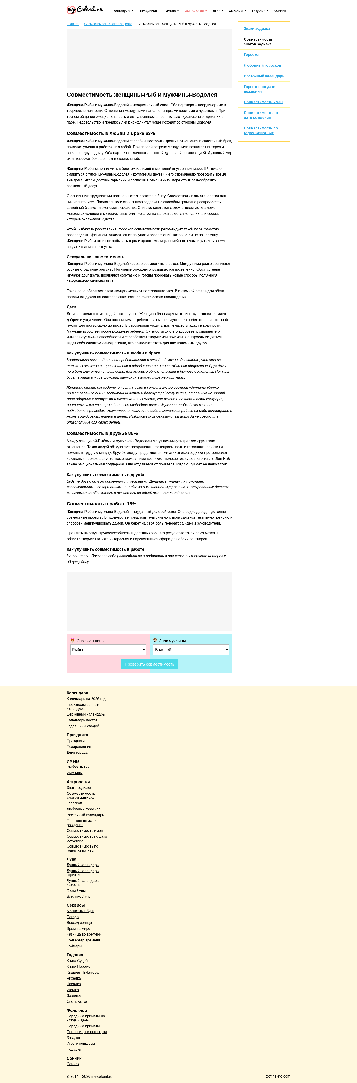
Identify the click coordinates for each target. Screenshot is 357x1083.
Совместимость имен (263, 102)
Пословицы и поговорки (87, 1032)
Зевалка (74, 996)
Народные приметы (83, 1026)
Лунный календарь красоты (83, 883)
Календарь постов (82, 720)
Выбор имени (78, 767)
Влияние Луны (79, 896)
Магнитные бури (80, 911)
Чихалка (74, 978)
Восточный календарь (264, 76)
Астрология (194, 11)
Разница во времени (84, 934)
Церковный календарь (86, 714)
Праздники (148, 11)
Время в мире (78, 929)
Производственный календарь (83, 707)
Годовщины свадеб (83, 726)
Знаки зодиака (257, 29)
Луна (216, 11)
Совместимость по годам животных (82, 848)
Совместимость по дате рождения (87, 839)
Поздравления (79, 747)
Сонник (280, 11)
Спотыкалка (77, 1001)
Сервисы (236, 11)
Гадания (258, 11)
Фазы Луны (76, 890)
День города (77, 752)
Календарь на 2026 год (86, 699)
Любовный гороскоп (262, 65)
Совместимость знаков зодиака (81, 795)
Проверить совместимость (149, 664)
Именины (75, 773)
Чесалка (74, 984)
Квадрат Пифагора (83, 972)
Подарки (74, 1049)
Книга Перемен (79, 966)
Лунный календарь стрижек (83, 873)
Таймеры (74, 946)
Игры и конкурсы (81, 1043)
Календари (121, 11)
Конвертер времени (83, 940)
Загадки (73, 1038)
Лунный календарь (83, 865)
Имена (171, 11)
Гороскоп (252, 55)
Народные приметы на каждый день (86, 1018)
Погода (73, 917)
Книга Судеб (77, 961)
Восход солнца (79, 923)
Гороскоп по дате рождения (81, 823)
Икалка (73, 990)
